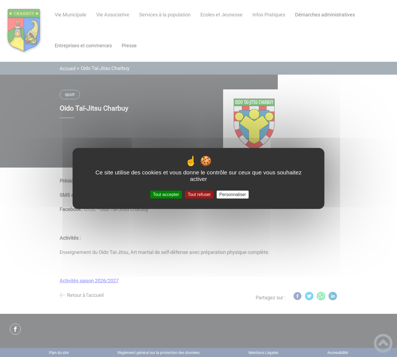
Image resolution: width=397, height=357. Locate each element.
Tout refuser (199, 194)
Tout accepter (166, 194)
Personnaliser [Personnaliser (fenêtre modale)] (232, 194)
